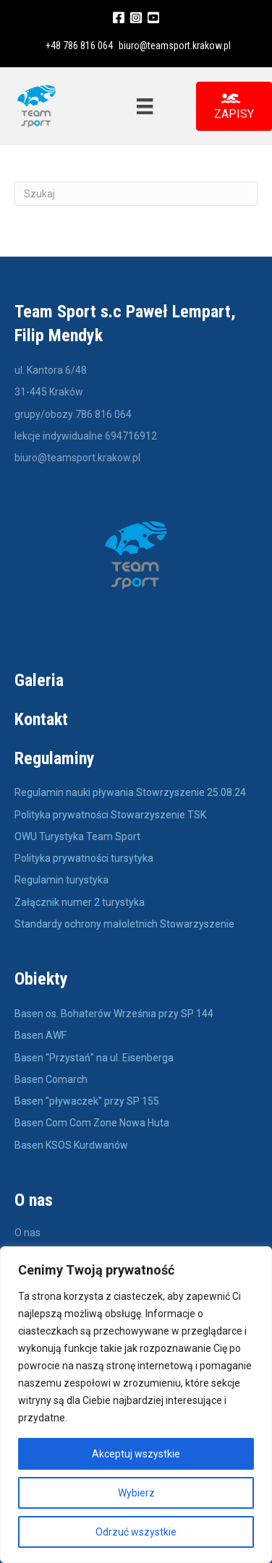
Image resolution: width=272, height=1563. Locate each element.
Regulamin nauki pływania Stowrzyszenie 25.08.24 (130, 792)
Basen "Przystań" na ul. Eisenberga (94, 1057)
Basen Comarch (51, 1079)
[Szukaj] (136, 193)
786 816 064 (103, 414)
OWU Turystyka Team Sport (77, 836)
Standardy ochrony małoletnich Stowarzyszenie (124, 924)
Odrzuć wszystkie (136, 1532)
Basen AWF (41, 1035)
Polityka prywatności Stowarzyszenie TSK (110, 815)
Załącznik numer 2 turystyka (79, 902)
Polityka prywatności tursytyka (83, 858)
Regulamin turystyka (61, 880)
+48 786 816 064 (79, 45)
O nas (27, 1233)
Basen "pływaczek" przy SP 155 (86, 1101)
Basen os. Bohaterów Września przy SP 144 (113, 1013)
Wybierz (136, 1493)
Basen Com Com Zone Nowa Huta (91, 1123)
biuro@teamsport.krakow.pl (175, 45)
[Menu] (145, 106)
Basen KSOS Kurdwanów (71, 1145)
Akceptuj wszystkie (136, 1454)
